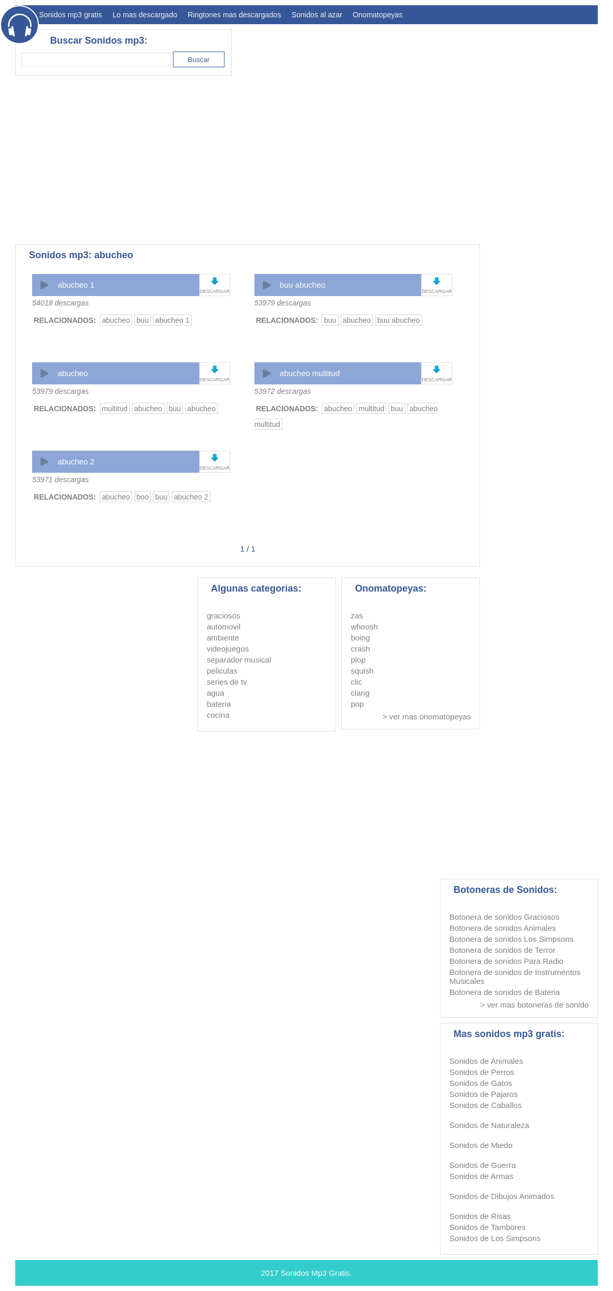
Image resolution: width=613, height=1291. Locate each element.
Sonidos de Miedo (481, 1145)
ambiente (223, 637)
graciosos (223, 615)
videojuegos (228, 648)
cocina (218, 714)
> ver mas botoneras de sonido (534, 1004)
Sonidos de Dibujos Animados (501, 1196)
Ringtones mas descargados (234, 15)
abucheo (116, 320)
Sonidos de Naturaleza (489, 1125)
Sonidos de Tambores (487, 1227)
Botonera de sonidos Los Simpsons (511, 938)
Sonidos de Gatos (480, 1083)
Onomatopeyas (378, 15)
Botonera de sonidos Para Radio (506, 961)
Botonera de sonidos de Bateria (504, 992)
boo (143, 497)
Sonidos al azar (316, 15)
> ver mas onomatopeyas (426, 716)
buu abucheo (302, 284)
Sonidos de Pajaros (483, 1094)
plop (358, 659)
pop (357, 703)
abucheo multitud (310, 373)
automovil (223, 626)
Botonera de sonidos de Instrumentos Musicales (514, 976)
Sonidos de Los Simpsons (494, 1238)
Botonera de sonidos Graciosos (504, 916)
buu (143, 320)
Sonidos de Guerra (482, 1165)
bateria (219, 703)
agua (215, 692)
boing (360, 637)
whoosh (364, 626)
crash (360, 648)
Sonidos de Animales (486, 1060)
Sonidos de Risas (480, 1216)
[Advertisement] (406, 159)
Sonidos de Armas (481, 1176)
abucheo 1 (76, 284)
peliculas (222, 670)
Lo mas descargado (145, 15)
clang (360, 692)
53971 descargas (60, 479)
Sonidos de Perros (481, 1072)
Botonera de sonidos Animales (502, 927)
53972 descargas (282, 391)
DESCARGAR (215, 291)
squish (362, 670)
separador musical (239, 659)
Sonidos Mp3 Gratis (315, 1272)
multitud (115, 408)
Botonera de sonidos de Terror (502, 950)
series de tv (227, 681)
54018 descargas (60, 303)
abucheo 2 (76, 461)
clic (356, 681)
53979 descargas (282, 303)
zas (357, 615)
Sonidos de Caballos (485, 1105)
